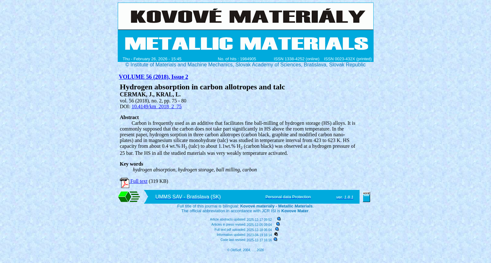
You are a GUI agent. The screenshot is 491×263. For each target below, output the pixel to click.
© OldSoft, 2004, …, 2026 (245, 250)
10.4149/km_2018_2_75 (156, 106)
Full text (134, 181)
